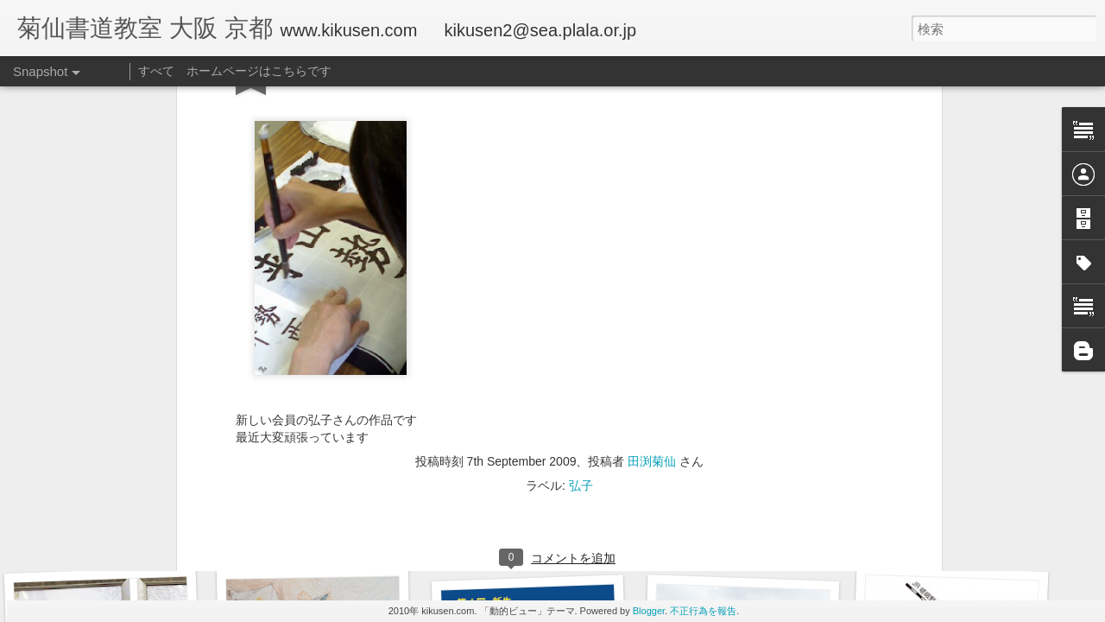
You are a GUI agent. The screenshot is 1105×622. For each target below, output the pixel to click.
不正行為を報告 (703, 611)
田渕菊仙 (652, 93)
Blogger (649, 611)
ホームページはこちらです (259, 71)
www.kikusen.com (348, 30)
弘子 (581, 117)
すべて (156, 71)
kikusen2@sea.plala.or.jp (541, 30)
